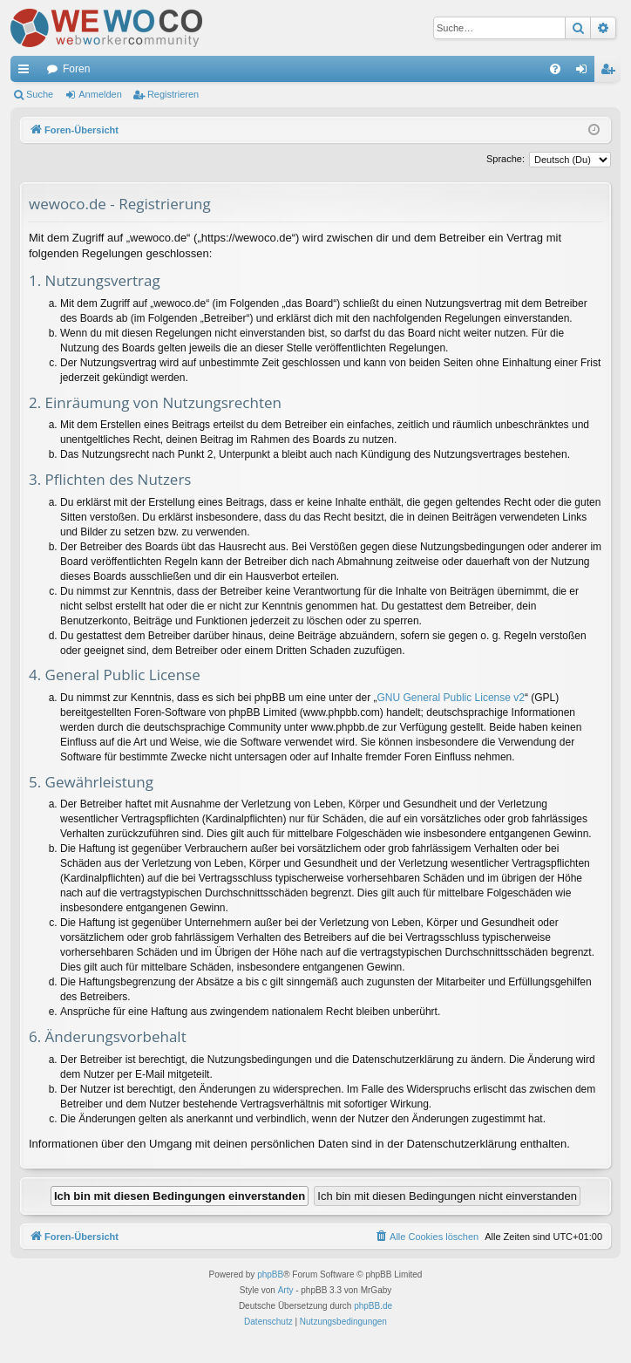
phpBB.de (373, 1306)
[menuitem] (555, 69)
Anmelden (100, 94)
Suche (39, 94)
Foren (76, 69)
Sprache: (505, 158)
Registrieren (173, 94)
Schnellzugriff (27, 72)
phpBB (270, 1274)
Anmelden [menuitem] (585, 72)
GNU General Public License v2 (451, 698)
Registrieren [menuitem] (611, 72)
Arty (286, 1290)
